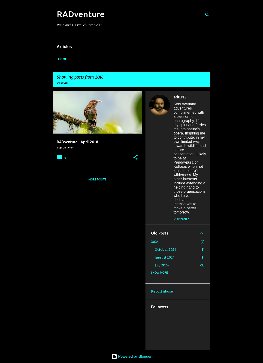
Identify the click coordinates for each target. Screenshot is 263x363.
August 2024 (165, 257)
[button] (135, 158)
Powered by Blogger (131, 356)
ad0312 (180, 97)
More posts (97, 179)
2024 (155, 242)
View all (63, 83)
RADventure (81, 14)
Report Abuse (162, 291)
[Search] (207, 14)
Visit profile (181, 219)
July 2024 (162, 265)
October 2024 (165, 249)
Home (62, 59)
